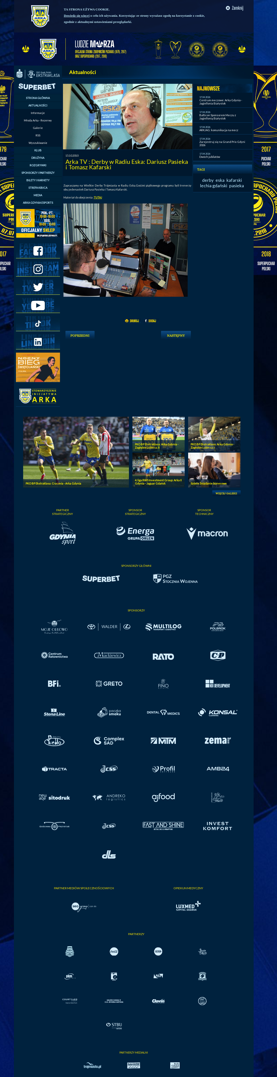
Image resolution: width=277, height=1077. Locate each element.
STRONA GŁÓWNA (38, 97)
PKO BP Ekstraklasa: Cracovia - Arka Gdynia (53, 483)
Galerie (38, 127)
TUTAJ (98, 197)
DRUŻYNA (37, 157)
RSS (38, 135)
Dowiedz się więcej (77, 15)
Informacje (38, 112)
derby (208, 180)
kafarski (234, 180)
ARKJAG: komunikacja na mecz (218, 130)
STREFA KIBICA (37, 187)
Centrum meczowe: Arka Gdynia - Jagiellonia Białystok (220, 101)
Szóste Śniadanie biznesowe (209, 483)
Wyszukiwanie (38, 142)
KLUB (38, 150)
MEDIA (38, 195)
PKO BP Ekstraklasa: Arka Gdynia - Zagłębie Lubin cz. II (156, 446)
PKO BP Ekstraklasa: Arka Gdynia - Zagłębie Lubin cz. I (212, 446)
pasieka (236, 185)
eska (220, 180)
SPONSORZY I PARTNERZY (38, 172)
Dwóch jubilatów (209, 156)
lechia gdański (213, 185)
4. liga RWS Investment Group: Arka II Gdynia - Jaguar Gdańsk (158, 482)
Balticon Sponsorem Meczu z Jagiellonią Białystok (217, 116)
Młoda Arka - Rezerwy (38, 120)
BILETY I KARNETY (38, 180)
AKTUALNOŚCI (37, 105)
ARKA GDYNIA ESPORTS (38, 202)
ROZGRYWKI (38, 165)
